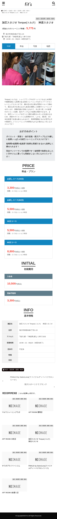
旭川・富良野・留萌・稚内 (14, 370)
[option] (28, 68)
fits (27, 515)
